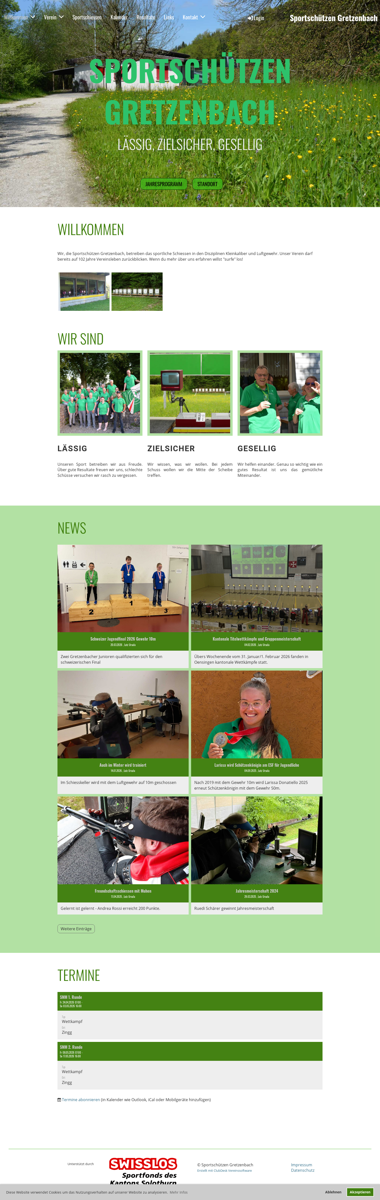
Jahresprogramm (163, 184)
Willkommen (19, 17)
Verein (54, 17)
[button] (190, 1016)
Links (169, 17)
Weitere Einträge (76, 928)
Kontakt (194, 17)
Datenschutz (302, 1170)
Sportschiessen (87, 17)
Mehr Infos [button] (179, 1192)
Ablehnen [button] (333, 1192)
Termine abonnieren (81, 1099)
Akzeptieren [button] (360, 1192)
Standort (207, 184)
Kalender (119, 17)
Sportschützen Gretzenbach (334, 17)
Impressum (301, 1165)
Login (255, 18)
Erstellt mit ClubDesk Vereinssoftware (224, 1170)
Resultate (146, 17)
